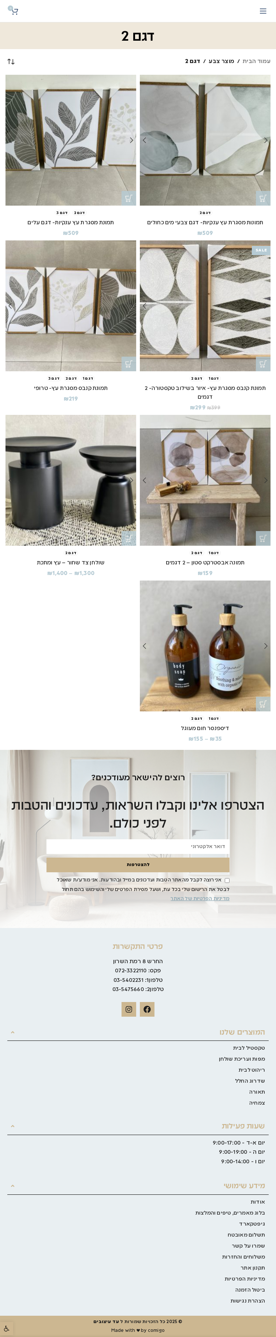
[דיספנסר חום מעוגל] (205, 646)
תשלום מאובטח (246, 1235)
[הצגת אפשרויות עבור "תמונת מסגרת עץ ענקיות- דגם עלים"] (129, 198)
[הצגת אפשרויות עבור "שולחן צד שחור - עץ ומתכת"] (129, 538)
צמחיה (257, 1103)
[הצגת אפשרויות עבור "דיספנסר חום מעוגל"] (263, 704)
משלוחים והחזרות (243, 1257)
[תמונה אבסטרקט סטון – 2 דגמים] (205, 480)
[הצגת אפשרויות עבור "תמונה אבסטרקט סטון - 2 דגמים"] (263, 538)
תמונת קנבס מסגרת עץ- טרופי (70, 388)
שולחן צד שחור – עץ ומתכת (71, 563)
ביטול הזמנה (250, 1290)
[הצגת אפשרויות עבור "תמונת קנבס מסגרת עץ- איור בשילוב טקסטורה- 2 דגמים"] (263, 364)
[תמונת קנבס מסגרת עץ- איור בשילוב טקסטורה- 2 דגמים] (205, 305)
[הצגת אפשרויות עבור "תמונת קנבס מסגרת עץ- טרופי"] (129, 364)
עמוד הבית (257, 61)
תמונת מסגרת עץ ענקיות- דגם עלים (71, 223)
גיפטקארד (252, 1224)
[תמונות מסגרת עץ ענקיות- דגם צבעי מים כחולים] (205, 140)
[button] (6, 1328)
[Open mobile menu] (263, 11)
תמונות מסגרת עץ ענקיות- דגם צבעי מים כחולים (205, 223)
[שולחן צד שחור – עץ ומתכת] (70, 480)
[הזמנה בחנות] (10, 61)
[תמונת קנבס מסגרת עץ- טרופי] (70, 305)
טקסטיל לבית (249, 1048)
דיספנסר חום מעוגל (205, 728)
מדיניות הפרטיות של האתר (200, 899)
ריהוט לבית (252, 1070)
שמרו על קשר (248, 1246)
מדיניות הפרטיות (245, 1279)
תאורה (257, 1092)
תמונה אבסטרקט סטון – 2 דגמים (205, 563)
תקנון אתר (252, 1268)
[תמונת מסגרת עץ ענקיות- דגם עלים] (70, 140)
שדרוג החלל (250, 1081)
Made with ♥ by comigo (138, 1330)
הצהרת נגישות (248, 1301)
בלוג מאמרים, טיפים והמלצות (230, 1213)
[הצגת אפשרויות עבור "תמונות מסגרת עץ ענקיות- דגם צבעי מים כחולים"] (263, 198)
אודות (258, 1202)
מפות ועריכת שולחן (242, 1059)
